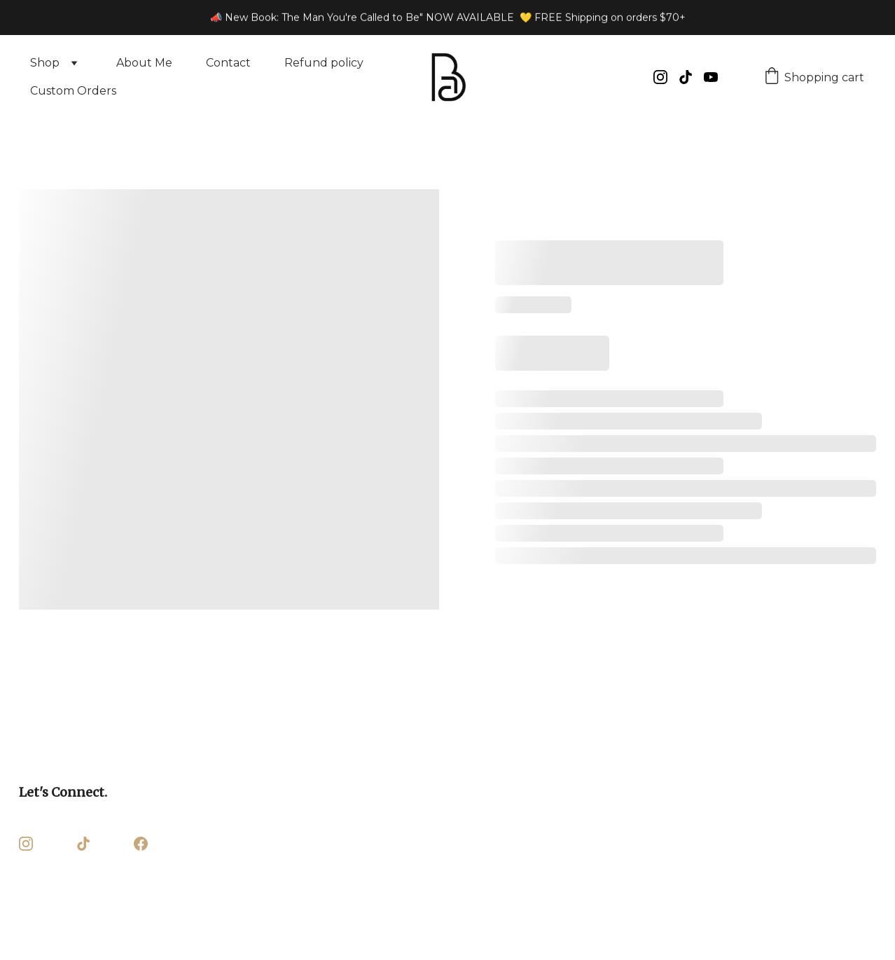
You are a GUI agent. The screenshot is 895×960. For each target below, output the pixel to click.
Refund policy (323, 62)
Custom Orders (73, 90)
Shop (45, 62)
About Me (144, 62)
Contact (228, 62)
